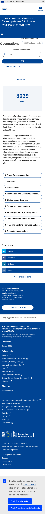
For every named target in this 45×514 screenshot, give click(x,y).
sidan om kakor (29, 484)
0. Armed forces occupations (17, 175)
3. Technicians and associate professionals (23, 194)
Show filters (11, 66)
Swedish (40, 9)
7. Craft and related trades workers (20, 219)
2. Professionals (12, 188)
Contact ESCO (7, 346)
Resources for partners (10, 450)
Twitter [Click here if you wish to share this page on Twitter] (10, 251)
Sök (22, 61)
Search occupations (21, 50)
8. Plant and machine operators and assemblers (23, 225)
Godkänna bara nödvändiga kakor (26, 508)
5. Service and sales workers (17, 206)
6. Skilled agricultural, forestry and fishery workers (23, 212)
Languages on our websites (12, 455)
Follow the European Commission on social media (20, 446)
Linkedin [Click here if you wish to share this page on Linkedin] (11, 264)
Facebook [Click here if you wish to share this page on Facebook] (11, 258)
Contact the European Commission (14, 443)
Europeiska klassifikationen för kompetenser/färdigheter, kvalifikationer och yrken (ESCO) (21, 329)
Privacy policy (7, 461)
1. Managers (10, 181)
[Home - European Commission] (20, 9)
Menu (1, 33)
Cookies (5, 458)
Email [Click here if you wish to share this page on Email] (10, 270)
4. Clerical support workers (16, 200)
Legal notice (6, 464)
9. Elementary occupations (16, 231)
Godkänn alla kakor (20, 501)
